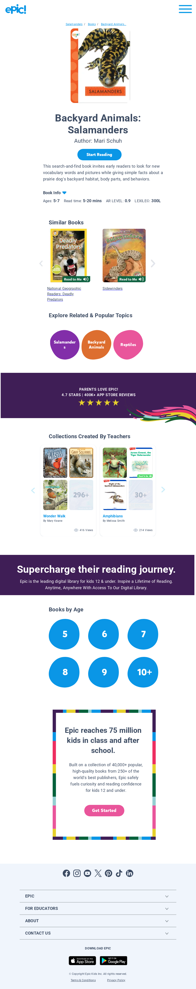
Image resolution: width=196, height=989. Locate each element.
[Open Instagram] (77, 873)
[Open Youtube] (87, 873)
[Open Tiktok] (119, 873)
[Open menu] (185, 10)
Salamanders (74, 24)
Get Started (104, 810)
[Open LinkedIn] (129, 873)
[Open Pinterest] (108, 873)
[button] (68, 490)
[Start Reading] (99, 154)
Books (92, 24)
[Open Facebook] (66, 873)
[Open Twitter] (98, 873)
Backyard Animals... (113, 24)
